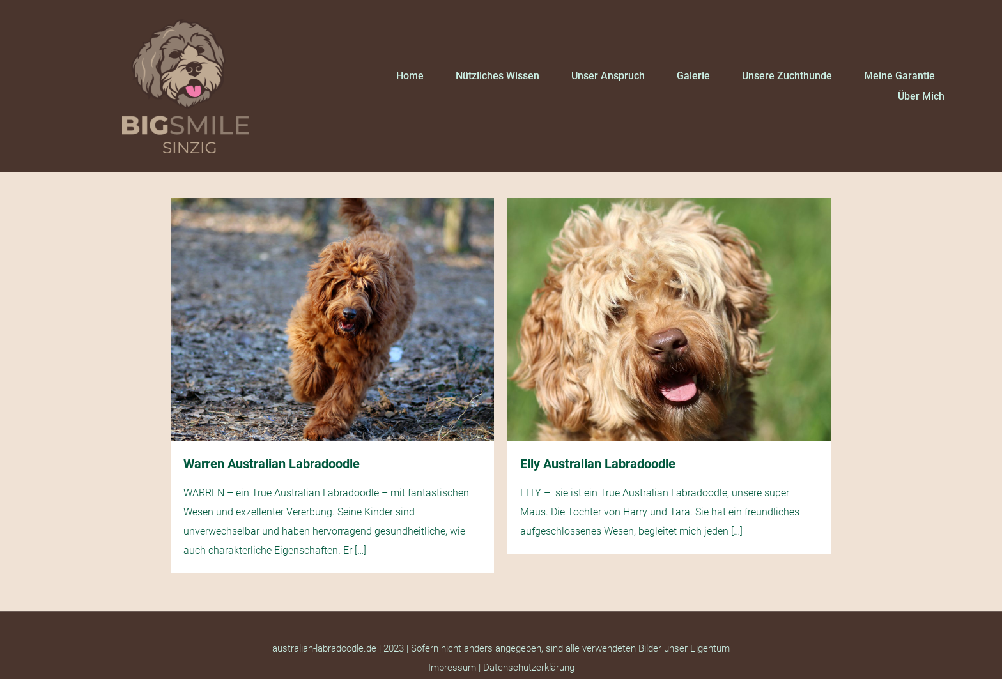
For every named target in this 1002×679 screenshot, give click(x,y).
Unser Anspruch (608, 76)
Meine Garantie (899, 76)
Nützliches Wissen (497, 76)
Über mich (921, 96)
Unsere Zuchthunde (787, 76)
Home (410, 76)
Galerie (693, 76)
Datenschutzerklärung (528, 667)
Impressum (452, 667)
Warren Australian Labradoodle (271, 463)
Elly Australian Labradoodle (597, 463)
